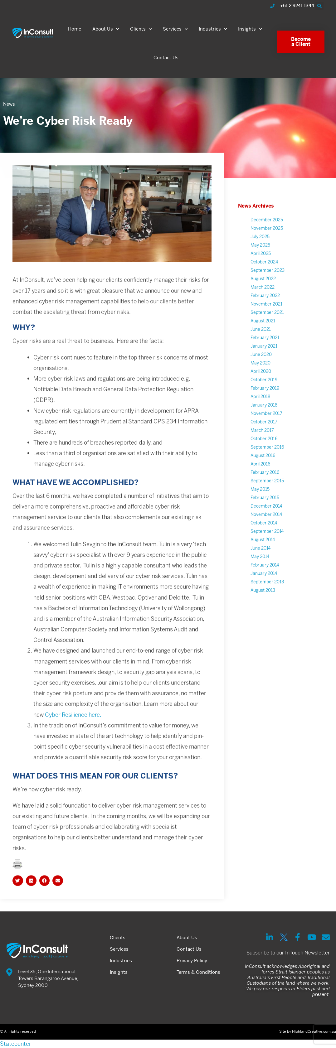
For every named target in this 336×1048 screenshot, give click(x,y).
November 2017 (266, 428)
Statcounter (15, 1043)
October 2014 (264, 537)
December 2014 (266, 521)
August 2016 (263, 470)
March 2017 (262, 445)
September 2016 (267, 462)
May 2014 (260, 571)
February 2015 (265, 512)
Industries (213, 29)
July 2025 (260, 251)
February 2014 (265, 579)
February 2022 (265, 310)
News (9, 104)
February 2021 (265, 352)
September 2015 (267, 495)
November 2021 (266, 318)
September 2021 (267, 327)
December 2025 (267, 234)
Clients (141, 29)
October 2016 (264, 453)
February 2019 (265, 403)
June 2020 (261, 369)
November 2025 (267, 243)
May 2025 (260, 260)
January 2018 (264, 420)
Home (74, 29)
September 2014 (267, 546)
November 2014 (266, 529)
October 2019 (264, 394)
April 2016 (260, 478)
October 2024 (264, 276)
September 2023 (268, 285)
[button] (319, 6)
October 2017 (264, 436)
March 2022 (263, 302)
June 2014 (260, 563)
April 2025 (261, 268)
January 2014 (264, 588)
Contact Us (165, 57)
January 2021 (264, 361)
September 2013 (267, 596)
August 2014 (263, 554)
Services (175, 29)
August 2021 (263, 335)
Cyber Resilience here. (73, 729)
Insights (250, 29)
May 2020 (260, 377)
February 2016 (265, 487)
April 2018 (260, 411)
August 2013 (263, 605)
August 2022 (263, 293)
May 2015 (260, 504)
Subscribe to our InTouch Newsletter (288, 952)
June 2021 (261, 344)
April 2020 (261, 386)
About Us (105, 29)
